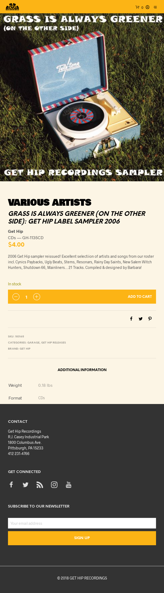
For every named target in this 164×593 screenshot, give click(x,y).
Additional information (82, 370)
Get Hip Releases (53, 342)
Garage (33, 342)
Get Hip (25, 348)
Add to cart (140, 297)
